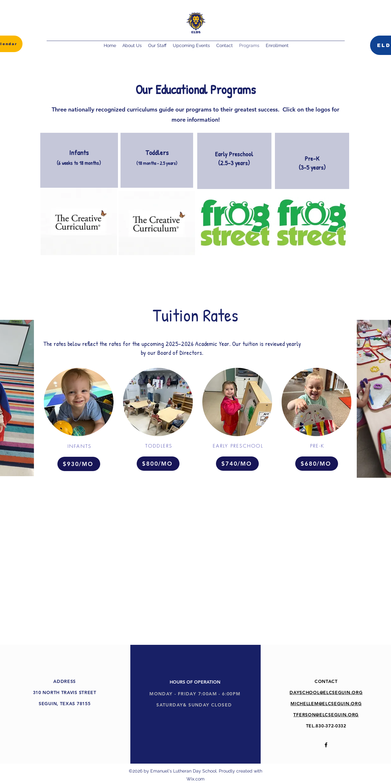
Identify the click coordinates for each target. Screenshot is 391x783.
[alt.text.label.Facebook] (326, 745)
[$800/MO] (158, 463)
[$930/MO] (78, 464)
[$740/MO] (237, 463)
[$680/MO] (316, 463)
